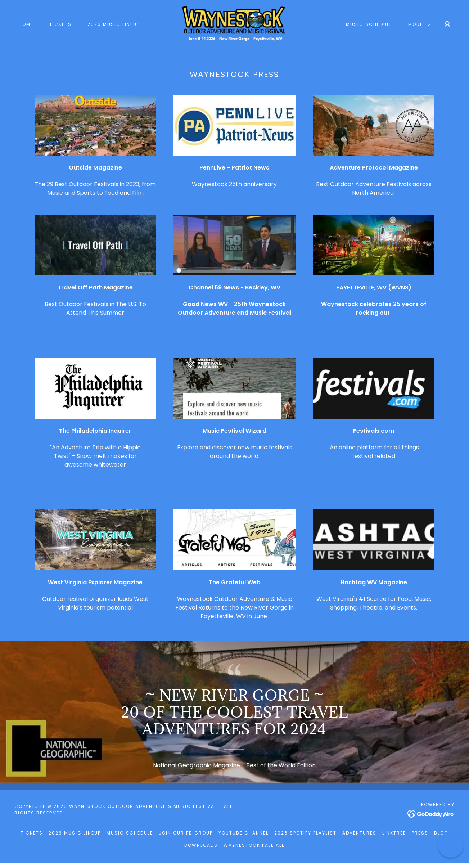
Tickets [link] (60, 24)
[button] (418, 24)
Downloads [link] (201, 845)
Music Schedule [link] (369, 24)
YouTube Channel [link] (243, 833)
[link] (235, 24)
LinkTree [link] (394, 833)
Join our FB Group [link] (186, 833)
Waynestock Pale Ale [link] (254, 845)
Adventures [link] (359, 833)
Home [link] (26, 24)
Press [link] (420, 833)
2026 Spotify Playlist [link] (305, 833)
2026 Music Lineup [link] (113, 24)
